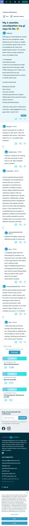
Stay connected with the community (11, 413)
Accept (14, 523)
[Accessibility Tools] (15, 2)
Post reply (14, 352)
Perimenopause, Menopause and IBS (14, 396)
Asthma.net (5, 471)
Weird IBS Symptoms (11, 364)
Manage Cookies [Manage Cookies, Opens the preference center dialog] (14, 514)
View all (5, 487)
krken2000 (9, 126)
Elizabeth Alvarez (13, 152)
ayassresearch (9, 171)
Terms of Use (16, 423)
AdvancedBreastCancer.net (11, 460)
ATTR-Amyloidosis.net (9, 476)
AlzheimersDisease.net (9, 468)
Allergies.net (6, 466)
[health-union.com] (10, 437)
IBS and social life (10, 380)
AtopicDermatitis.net (8, 473)
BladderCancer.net (8, 481)
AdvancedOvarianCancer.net (11, 463)
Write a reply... (8, 346)
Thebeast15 (9, 33)
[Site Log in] (19, 2)
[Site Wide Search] (10, 2)
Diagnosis (23, 115)
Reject (14, 518)
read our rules (12, 349)
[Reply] (20, 119)
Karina (10, 249)
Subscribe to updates (17, 16)
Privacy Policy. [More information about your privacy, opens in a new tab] (22, 511)
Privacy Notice (7, 423)
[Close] (27, 492)
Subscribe (25, 2)
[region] (14, 508)
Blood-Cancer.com (8, 484)
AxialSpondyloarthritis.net (10, 479)
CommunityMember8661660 (15, 232)
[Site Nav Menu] (6, 2)
